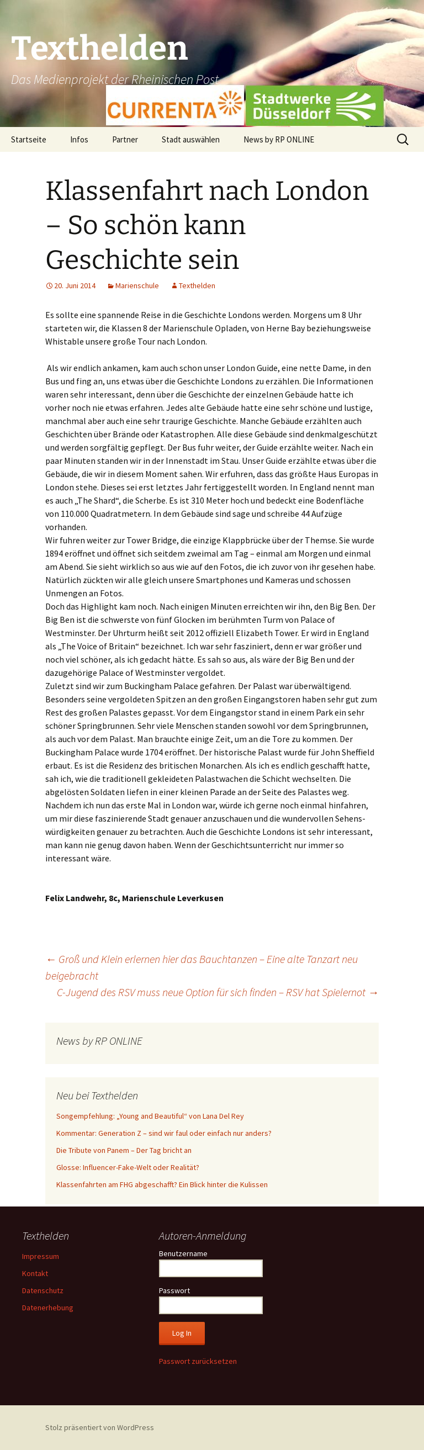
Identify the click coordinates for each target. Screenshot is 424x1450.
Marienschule (137, 285)
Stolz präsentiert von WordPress (99, 1427)
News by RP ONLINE (278, 139)
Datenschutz (42, 1290)
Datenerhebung (47, 1308)
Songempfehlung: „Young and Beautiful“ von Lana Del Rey (150, 1116)
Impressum (40, 1256)
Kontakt (35, 1273)
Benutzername (183, 1253)
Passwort (174, 1290)
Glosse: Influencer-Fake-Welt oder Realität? (127, 1167)
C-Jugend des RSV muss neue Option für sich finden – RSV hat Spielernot (218, 992)
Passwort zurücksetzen (198, 1361)
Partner (125, 139)
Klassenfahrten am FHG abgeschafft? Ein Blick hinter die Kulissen (162, 1184)
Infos (79, 139)
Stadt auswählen (191, 139)
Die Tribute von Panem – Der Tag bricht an (124, 1150)
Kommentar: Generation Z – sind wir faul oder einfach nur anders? (164, 1133)
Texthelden (197, 285)
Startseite (28, 139)
